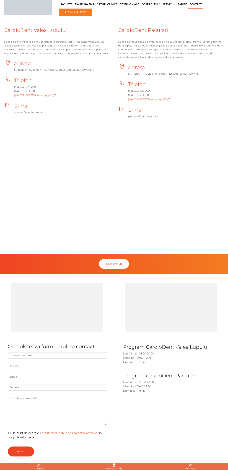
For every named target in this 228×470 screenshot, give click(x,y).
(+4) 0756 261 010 (24, 91)
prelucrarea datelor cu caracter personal (70, 433)
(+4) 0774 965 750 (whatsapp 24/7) (35, 95)
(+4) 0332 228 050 (25, 87)
